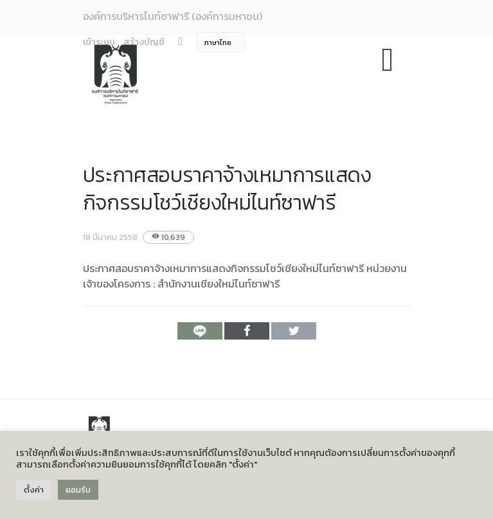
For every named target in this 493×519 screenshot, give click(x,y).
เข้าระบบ (99, 42)
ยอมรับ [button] (78, 490)
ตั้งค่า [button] (34, 490)
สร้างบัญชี (144, 42)
